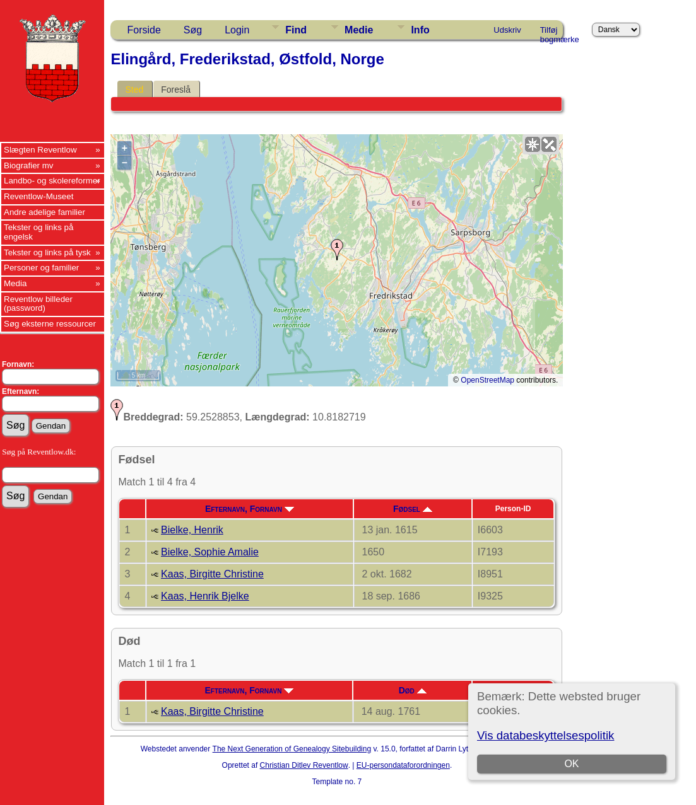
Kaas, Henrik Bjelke (205, 596)
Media (15, 283)
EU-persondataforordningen (403, 765)
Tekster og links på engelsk (38, 232)
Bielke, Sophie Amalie (210, 552)
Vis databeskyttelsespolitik (545, 735)
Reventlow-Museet (38, 196)
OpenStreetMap (487, 380)
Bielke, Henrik (192, 529)
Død (413, 690)
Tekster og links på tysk (47, 252)
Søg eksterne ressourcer (50, 323)
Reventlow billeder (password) (38, 303)
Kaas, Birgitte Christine (212, 574)
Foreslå (176, 89)
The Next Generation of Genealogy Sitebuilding (292, 748)
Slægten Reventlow (40, 149)
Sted (134, 89)
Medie (359, 30)
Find (296, 30)
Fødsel (412, 509)
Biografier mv (29, 165)
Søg (193, 30)
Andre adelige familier (44, 212)
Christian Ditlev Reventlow (304, 765)
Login (237, 30)
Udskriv (507, 30)
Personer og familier (41, 267)
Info (420, 30)
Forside (143, 30)
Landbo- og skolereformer (52, 180)
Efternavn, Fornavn (249, 509)
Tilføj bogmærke (559, 32)
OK (571, 763)
